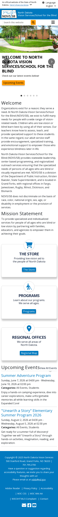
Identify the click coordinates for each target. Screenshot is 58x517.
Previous (6, 61)
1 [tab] (21, 95)
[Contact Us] (24, 505)
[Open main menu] (53, 22)
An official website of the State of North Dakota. (19, 3)
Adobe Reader (12, 488)
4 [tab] (30, 95)
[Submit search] (33, 22)
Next (51, 61)
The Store (29, 269)
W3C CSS (21, 493)
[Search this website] (16, 22)
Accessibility (47, 488)
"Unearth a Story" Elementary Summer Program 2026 (26, 412)
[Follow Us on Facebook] (29, 505)
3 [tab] (27, 95)
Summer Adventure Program (26, 375)
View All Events (48, 368)
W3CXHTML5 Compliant (24, 498)
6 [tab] (37, 95)
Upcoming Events (13, 82)
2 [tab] (24, 95)
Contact (44, 498)
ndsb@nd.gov (39, 479)
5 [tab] (33, 95)
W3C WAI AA (36, 493)
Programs (29, 311)
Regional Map (29, 353)
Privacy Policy (30, 488)
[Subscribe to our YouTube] (34, 505)
